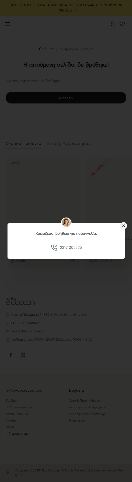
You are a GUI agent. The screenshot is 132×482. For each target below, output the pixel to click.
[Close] (123, 225)
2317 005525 (71, 248)
